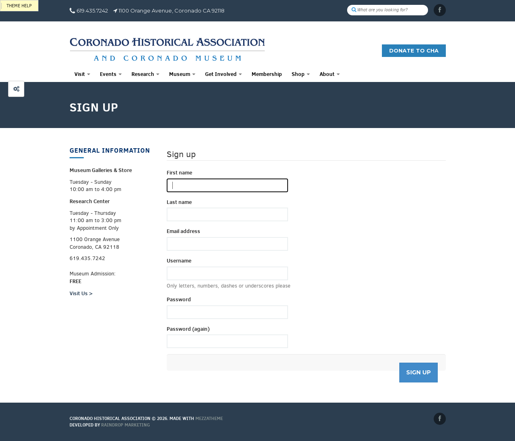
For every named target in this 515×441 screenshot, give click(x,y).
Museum (182, 74)
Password (179, 299)
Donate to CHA (414, 50)
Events (111, 74)
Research (145, 74)
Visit (82, 74)
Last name (179, 202)
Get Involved (223, 74)
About (330, 74)
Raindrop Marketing (125, 425)
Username (179, 260)
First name (179, 172)
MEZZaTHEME (209, 418)
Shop (301, 74)
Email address (183, 231)
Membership (267, 74)
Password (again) (188, 328)
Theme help (19, 6)
